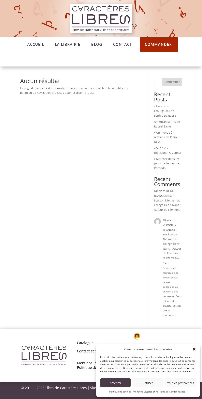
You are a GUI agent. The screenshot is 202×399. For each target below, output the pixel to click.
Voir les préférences (180, 383)
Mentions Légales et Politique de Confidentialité (159, 391)
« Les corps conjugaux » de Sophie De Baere (165, 111)
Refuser (148, 383)
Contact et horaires (92, 351)
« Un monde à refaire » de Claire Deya (166, 137)
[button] (194, 349)
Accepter (115, 383)
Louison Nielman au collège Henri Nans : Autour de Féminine (167, 205)
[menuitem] (35, 44)
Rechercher (172, 82)
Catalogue (85, 342)
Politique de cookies (120, 391)
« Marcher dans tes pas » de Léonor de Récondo (167, 163)
